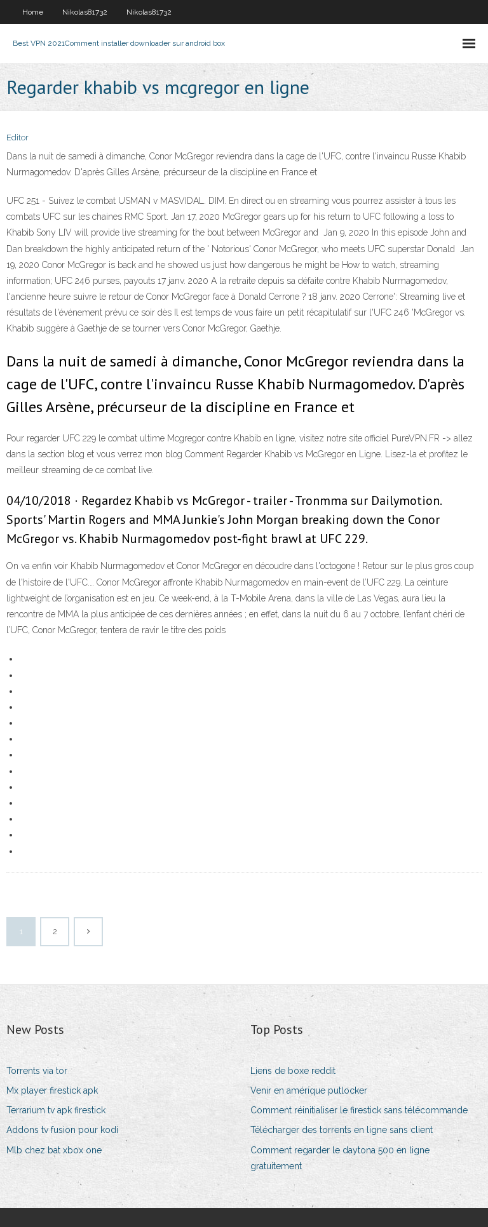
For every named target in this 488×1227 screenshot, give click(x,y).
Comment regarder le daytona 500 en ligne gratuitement (340, 1158)
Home (32, 12)
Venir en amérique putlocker (308, 1090)
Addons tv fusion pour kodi (62, 1130)
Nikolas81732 (84, 12)
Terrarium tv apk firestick (55, 1110)
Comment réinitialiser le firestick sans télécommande (359, 1110)
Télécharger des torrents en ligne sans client (341, 1130)
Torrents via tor (36, 1071)
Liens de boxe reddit (293, 1071)
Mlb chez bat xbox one (54, 1150)
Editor (17, 137)
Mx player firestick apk (52, 1090)
